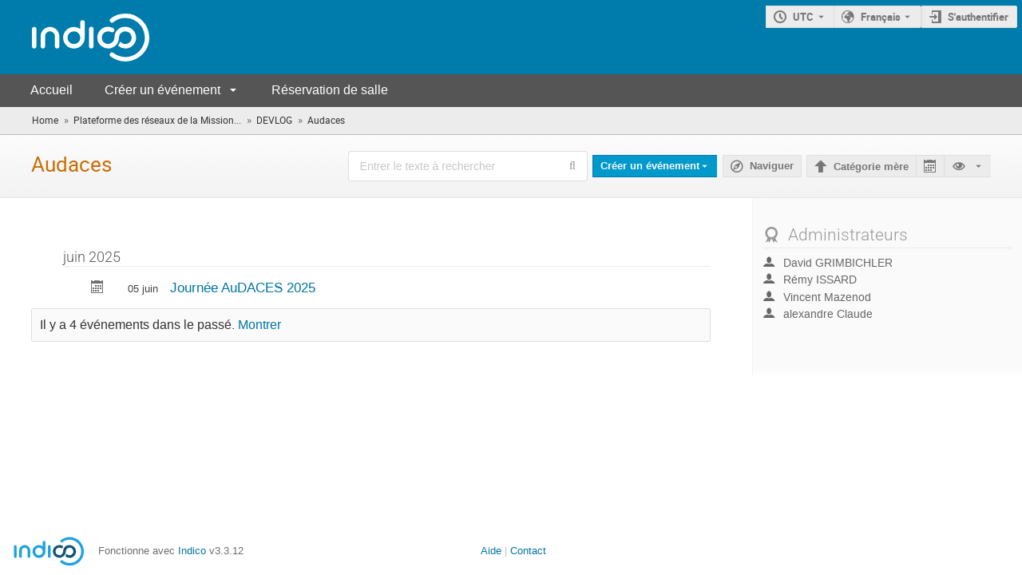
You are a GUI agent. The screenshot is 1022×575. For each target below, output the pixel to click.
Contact (528, 550)
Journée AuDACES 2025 (242, 287)
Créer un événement (162, 89)
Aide (491, 550)
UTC (803, 17)
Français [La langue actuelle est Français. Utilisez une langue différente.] (881, 17)
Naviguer (772, 166)
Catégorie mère (871, 167)
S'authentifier (978, 17)
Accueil (51, 89)
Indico (192, 550)
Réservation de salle (329, 89)
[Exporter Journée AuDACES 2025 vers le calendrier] (97, 288)
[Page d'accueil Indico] (74, 37)
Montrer (259, 325)
